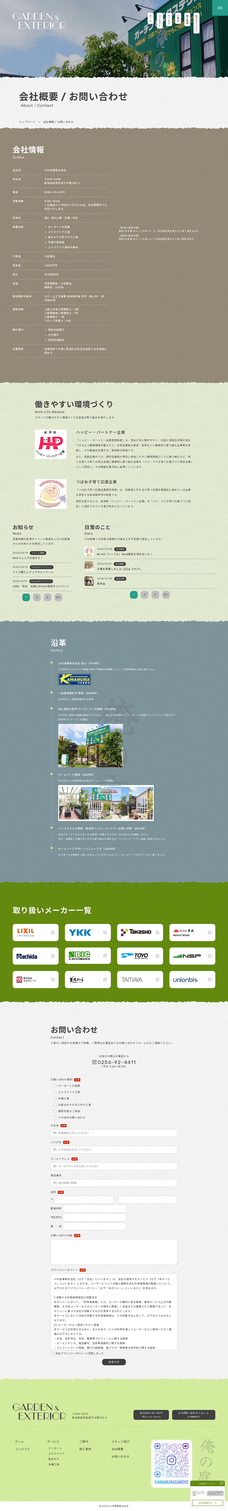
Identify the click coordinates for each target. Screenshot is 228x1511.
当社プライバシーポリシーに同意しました (79, 1353)
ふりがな (56, 1142)
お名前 (55, 1125)
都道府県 (56, 1208)
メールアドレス (60, 1158)
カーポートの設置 (69, 1085)
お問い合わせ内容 (62, 1235)
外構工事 (63, 1098)
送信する (113, 1362)
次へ (58, 597)
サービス (53, 1441)
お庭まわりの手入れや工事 (74, 1104)
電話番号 (56, 1175)
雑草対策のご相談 (69, 1111)
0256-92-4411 (54, 192)
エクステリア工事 (69, 1092)
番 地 (56, 1226)
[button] (220, 8)
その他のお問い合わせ (72, 1117)
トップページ (27, 121)
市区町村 (56, 1217)
